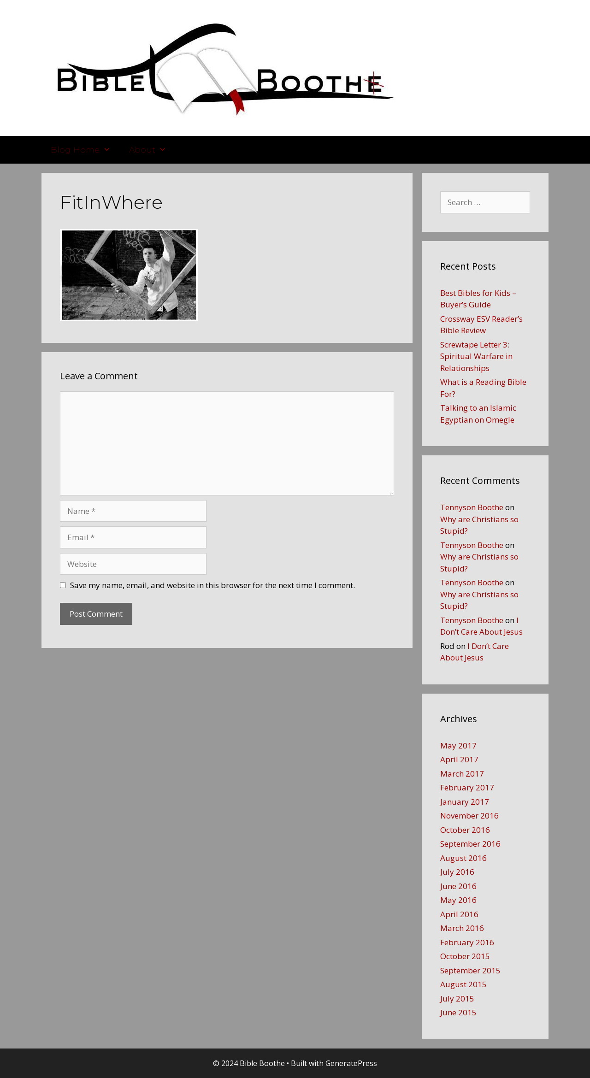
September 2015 (470, 970)
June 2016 (458, 886)
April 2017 (459, 759)
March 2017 (462, 773)
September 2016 (470, 843)
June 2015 (458, 1012)
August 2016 (463, 858)
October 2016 (465, 830)
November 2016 (469, 815)
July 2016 (457, 871)
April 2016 (459, 914)
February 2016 (467, 942)
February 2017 (467, 787)
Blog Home (85, 150)
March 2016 (462, 928)
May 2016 (458, 900)
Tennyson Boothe (471, 507)
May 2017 (458, 745)
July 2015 (457, 998)
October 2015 (465, 956)
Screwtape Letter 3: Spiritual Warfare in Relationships (476, 356)
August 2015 (463, 984)
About (152, 150)
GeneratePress (351, 1063)
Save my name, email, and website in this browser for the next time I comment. (212, 585)
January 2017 (464, 801)
